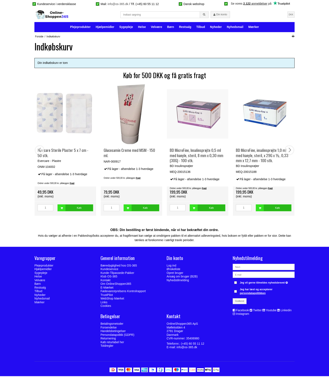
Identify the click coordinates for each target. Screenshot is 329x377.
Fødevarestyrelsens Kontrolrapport (123, 292)
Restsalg (185, 27)
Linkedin (286, 311)
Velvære (156, 27)
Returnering (108, 339)
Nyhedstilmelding (178, 281)
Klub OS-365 (109, 277)
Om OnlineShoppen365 (116, 284)
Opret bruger (175, 273)
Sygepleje (126, 27)
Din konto (220, 14)
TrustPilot (107, 295)
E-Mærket (107, 288)
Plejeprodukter (80, 27)
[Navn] (264, 267)
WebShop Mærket (112, 299)
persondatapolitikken (253, 294)
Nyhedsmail (235, 27)
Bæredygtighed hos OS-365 (119, 266)
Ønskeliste (173, 270)
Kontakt (105, 281)
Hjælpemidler (105, 27)
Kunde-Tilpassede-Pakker (117, 273)
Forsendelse (109, 328)
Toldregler (107, 346)
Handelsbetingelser (113, 332)
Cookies (106, 306)
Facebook (242, 311)
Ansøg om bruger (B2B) (182, 277)
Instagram (242, 314)
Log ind (171, 266)
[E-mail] (264, 275)
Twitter (257, 311)
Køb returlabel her (112, 342)
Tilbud (200, 27)
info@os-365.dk (118, 4)
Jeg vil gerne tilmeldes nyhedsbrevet (264, 282)
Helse (142, 27)
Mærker (253, 27)
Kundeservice (109, 270)
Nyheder (216, 27)
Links (104, 303)
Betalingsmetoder (112, 324)
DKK (291, 14)
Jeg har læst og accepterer (256, 292)
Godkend (239, 302)
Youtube (271, 311)
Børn (170, 27)
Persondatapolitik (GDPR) (117, 335)
